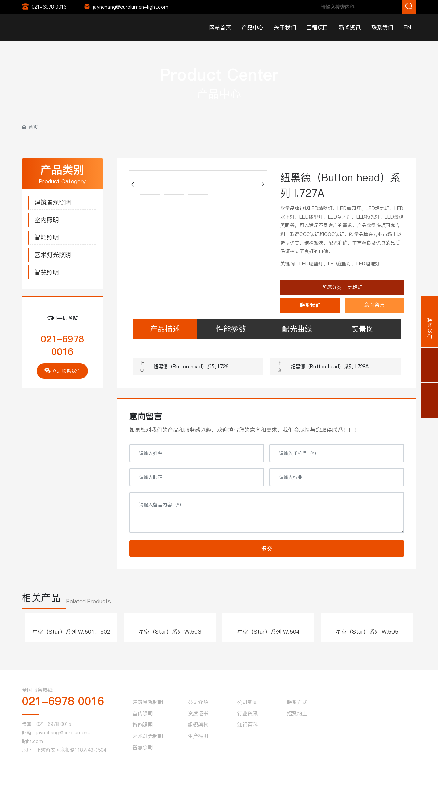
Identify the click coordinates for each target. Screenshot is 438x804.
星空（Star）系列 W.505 (367, 631)
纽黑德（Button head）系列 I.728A (330, 366)
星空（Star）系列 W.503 (170, 631)
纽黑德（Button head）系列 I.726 (191, 366)
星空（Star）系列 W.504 (268, 631)
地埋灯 (354, 287)
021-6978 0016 (48, 6)
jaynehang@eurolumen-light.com (130, 6)
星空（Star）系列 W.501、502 (71, 631)
